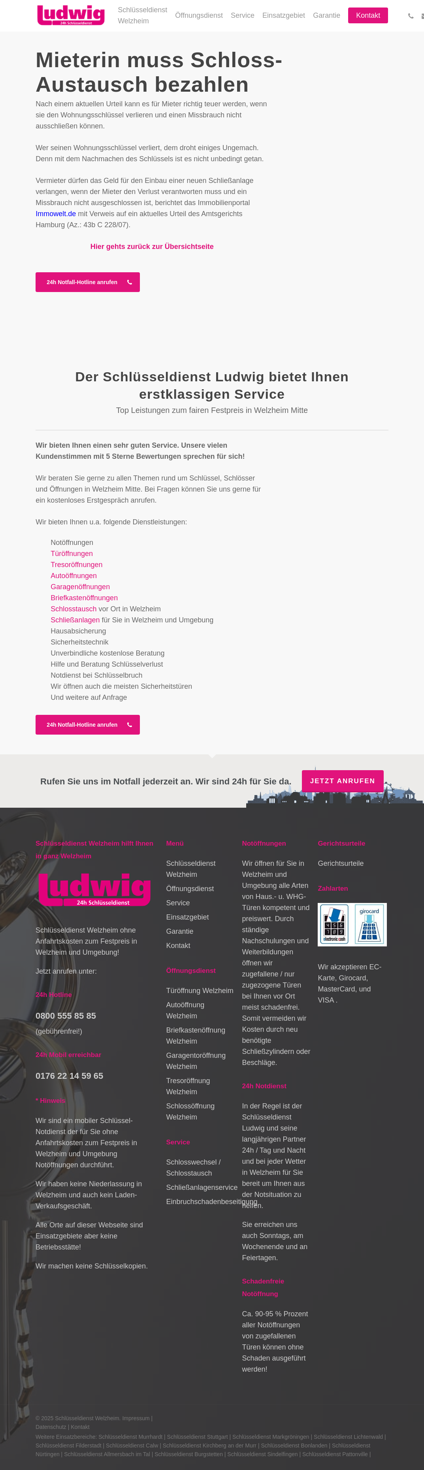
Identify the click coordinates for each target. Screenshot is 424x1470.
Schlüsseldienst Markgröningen (270, 1437)
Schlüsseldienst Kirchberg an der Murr (209, 1445)
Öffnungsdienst (190, 889)
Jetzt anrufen (342, 781)
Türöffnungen (72, 554)
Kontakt (178, 946)
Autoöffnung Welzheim (185, 1010)
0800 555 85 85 (66, 1016)
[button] (88, 282)
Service (178, 903)
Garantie (179, 931)
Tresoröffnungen (76, 565)
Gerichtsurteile (341, 863)
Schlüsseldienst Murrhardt (130, 1437)
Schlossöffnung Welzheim (190, 1111)
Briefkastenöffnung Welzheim (195, 1035)
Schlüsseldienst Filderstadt (69, 1445)
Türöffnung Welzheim (199, 991)
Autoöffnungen (74, 576)
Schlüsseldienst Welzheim (190, 868)
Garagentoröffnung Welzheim (196, 1061)
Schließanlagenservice (200, 1187)
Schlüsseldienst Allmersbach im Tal (107, 1454)
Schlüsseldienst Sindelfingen (262, 1454)
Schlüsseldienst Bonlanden (294, 1445)
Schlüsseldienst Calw (132, 1445)
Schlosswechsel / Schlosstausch (193, 1167)
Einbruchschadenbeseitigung (200, 1202)
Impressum (135, 1418)
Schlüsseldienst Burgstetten (189, 1454)
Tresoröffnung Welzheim (188, 1086)
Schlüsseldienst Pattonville (335, 1454)
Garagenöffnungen (80, 587)
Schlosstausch (73, 609)
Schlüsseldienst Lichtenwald (348, 1437)
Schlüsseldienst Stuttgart (197, 1437)
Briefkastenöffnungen (84, 598)
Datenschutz (51, 1427)
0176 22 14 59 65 (69, 1076)
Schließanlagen (75, 620)
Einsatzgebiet (187, 917)
